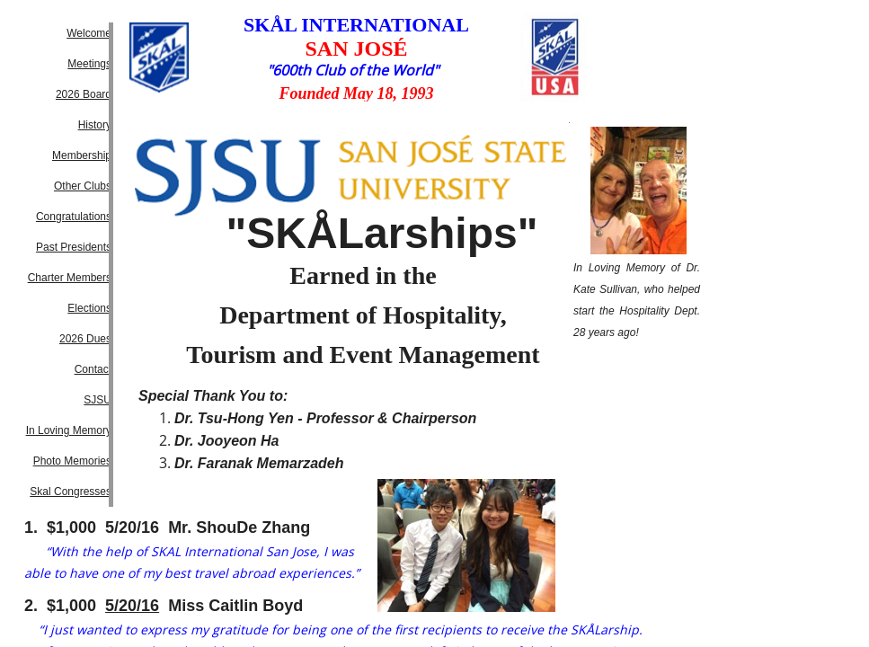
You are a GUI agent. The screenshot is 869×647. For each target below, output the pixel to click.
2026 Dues (85, 338)
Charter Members (69, 277)
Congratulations (73, 216)
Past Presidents (73, 247)
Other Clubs (82, 186)
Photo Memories (72, 461)
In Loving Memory (68, 430)
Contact (93, 369)
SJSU (97, 400)
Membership (81, 155)
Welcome (89, 33)
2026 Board (83, 94)
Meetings (89, 64)
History (94, 125)
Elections (89, 308)
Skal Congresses (70, 491)
